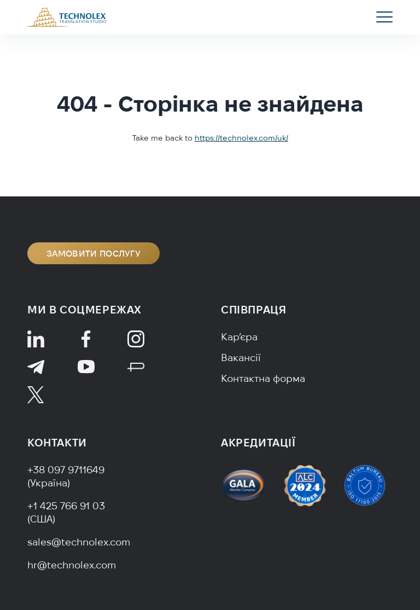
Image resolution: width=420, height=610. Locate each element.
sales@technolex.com (78, 542)
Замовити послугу (93, 253)
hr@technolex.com (71, 565)
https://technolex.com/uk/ (241, 137)
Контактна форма (263, 378)
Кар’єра (239, 336)
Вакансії (241, 357)
